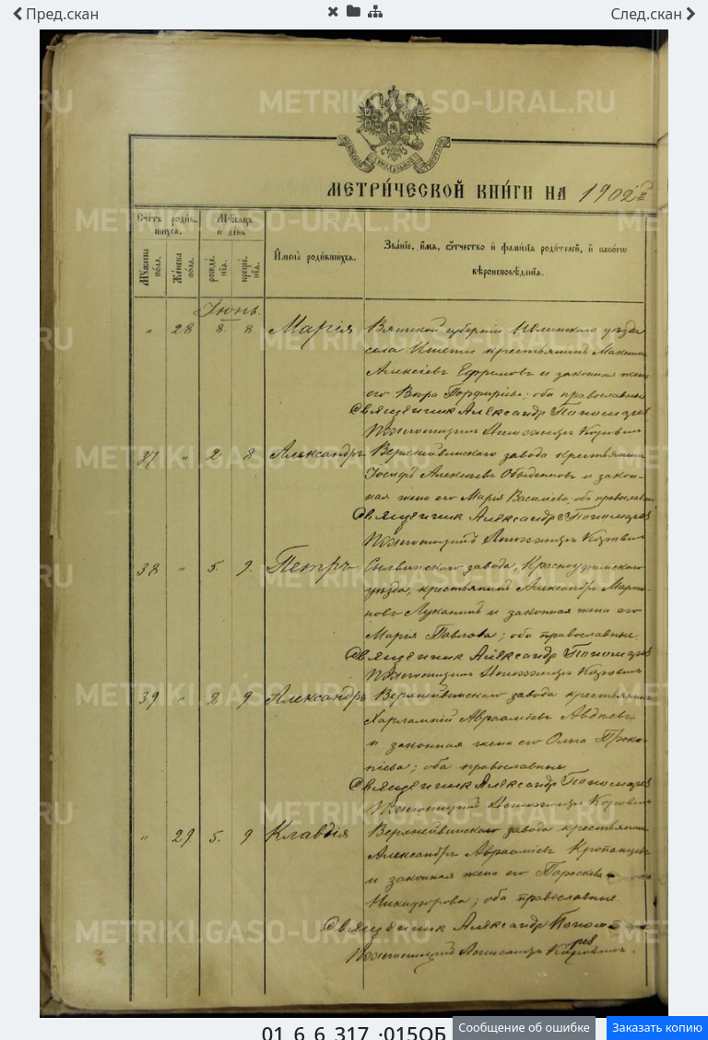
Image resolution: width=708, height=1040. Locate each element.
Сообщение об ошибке (524, 1027)
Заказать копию (657, 1027)
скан (55, 14)
